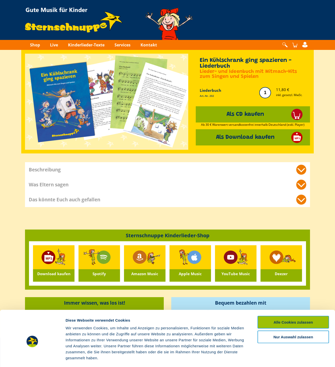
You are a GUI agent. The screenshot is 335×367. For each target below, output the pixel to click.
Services (122, 45)
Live (54, 45)
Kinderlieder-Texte (86, 45)
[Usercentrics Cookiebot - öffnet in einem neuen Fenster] (32, 357)
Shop (35, 45)
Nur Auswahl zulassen (293, 316)
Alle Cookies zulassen (293, 301)
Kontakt (148, 45)
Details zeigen (265, 357)
